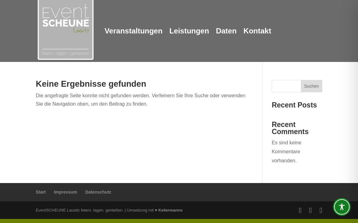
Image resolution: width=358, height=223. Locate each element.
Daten (226, 31)
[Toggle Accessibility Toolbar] (341, 207)
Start (41, 192)
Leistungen (189, 31)
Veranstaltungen (134, 31)
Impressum (65, 192)
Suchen (311, 86)
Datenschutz (98, 192)
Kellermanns (170, 210)
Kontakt (257, 31)
